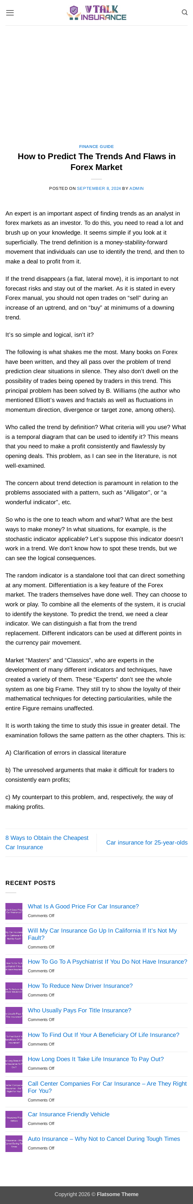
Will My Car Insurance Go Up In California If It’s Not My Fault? (102, 934)
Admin (136, 188)
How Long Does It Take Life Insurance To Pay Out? (96, 1059)
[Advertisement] (96, 79)
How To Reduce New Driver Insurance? (80, 985)
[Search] (185, 12)
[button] (9, 13)
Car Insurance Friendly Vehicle (69, 1114)
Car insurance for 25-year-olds (147, 842)
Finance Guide (96, 146)
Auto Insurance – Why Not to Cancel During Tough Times (104, 1138)
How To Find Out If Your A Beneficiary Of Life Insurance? (103, 1034)
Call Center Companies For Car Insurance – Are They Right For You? (107, 1087)
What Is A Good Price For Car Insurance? (83, 906)
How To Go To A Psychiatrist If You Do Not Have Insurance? (107, 961)
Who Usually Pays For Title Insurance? (79, 1010)
